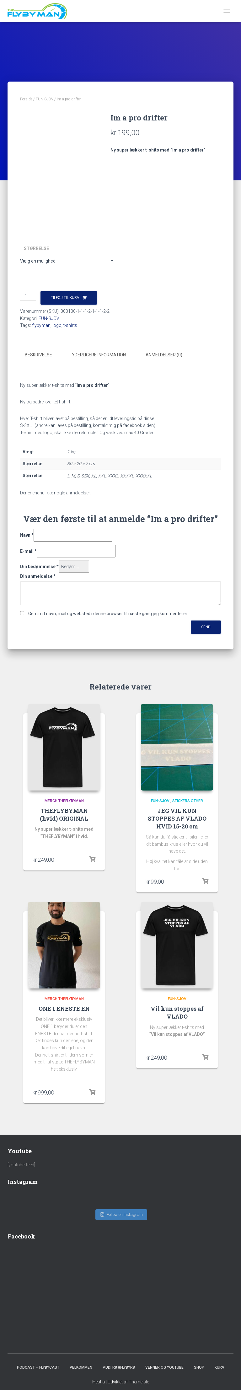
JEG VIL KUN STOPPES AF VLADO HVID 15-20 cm (177, 817)
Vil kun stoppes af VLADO (177, 1012)
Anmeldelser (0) (164, 354)
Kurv (219, 1360)
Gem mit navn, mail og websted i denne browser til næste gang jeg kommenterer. (108, 612)
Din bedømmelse (39, 565)
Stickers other (187, 800)
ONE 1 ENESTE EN (64, 1008)
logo (57, 325)
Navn (27, 534)
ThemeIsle (139, 1374)
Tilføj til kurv (65, 298)
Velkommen (81, 1360)
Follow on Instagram (121, 1207)
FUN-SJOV (44, 99)
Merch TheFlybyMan (64, 800)
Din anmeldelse (38, 575)
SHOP (199, 1360)
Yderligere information (99, 354)
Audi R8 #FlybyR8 (119, 1360)
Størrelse (36, 248)
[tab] (43, 355)
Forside (26, 99)
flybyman (41, 325)
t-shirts (70, 325)
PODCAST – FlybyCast (38, 1360)
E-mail (28, 550)
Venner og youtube (164, 1360)
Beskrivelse (38, 354)
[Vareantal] (28, 296)
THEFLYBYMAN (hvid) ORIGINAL (64, 813)
